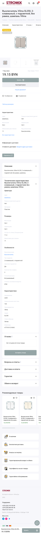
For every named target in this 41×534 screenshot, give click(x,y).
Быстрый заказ (21, 85)
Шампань (7, 197)
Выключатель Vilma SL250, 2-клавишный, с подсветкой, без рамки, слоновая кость (28, 418)
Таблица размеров (7, 104)
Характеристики (17, 25)
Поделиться (8, 155)
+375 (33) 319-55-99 (8, 505)
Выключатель (8, 254)
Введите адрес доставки (24, 147)
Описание (5, 25)
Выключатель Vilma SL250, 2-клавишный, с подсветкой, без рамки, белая (10, 418)
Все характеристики (8, 135)
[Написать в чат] (37, 523)
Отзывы (29, 25)
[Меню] (3, 3)
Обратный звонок (7, 509)
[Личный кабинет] (33, 3)
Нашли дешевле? (20, 90)
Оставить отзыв (20, 353)
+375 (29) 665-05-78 (8, 507)
